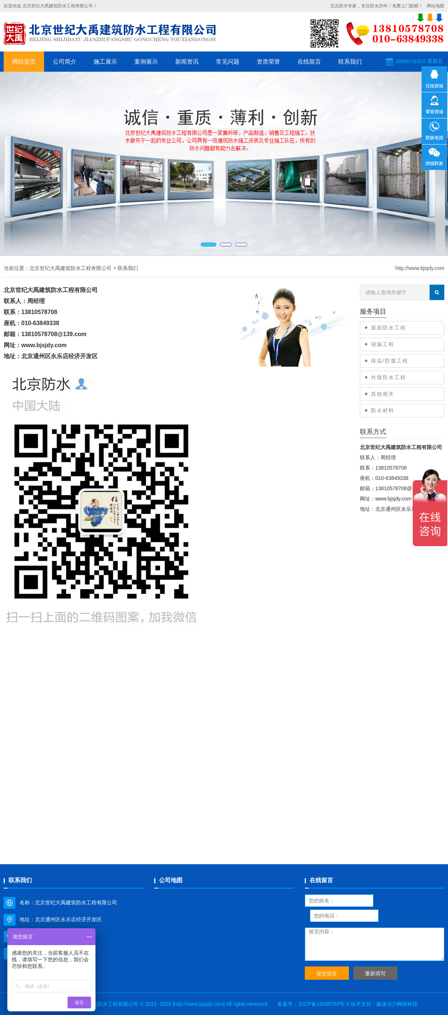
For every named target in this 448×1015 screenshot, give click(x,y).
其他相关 (382, 394)
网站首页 (24, 61)
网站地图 (435, 5)
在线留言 (309, 61)
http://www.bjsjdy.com (419, 268)
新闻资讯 (187, 61)
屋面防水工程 (388, 328)
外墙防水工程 (388, 377)
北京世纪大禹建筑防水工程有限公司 (70, 268)
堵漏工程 (382, 344)
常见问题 (227, 61)
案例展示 (146, 61)
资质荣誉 (268, 61)
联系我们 (350, 61)
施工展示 (105, 61)
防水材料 (382, 410)
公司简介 (64, 61)
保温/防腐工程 (389, 361)
